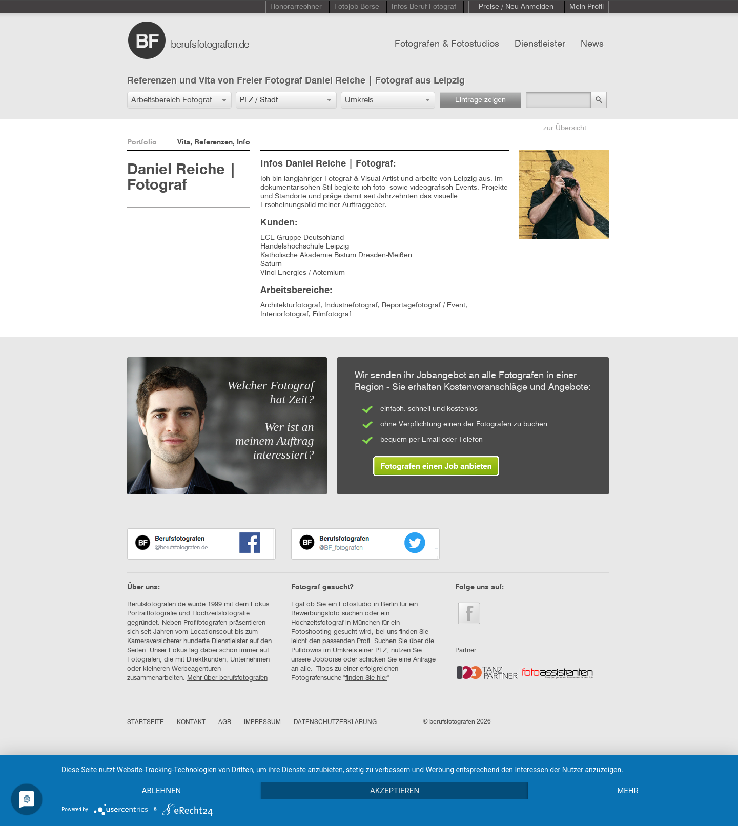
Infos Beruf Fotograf (424, 6)
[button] (179, 100)
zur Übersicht (564, 128)
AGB (224, 722)
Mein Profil (586, 6)
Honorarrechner (296, 6)
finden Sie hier (366, 678)
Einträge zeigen (480, 100)
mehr (628, 790)
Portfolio (142, 142)
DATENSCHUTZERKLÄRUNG (335, 722)
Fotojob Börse (356, 6)
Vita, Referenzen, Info (213, 142)
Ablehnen (161, 790)
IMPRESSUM (262, 722)
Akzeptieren (394, 790)
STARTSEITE (145, 722)
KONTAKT (191, 722)
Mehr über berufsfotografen (227, 678)
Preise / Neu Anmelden (516, 6)
